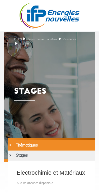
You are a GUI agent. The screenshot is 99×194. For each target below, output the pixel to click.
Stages (24, 44)
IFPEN (18, 39)
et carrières (42, 39)
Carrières (69, 39)
